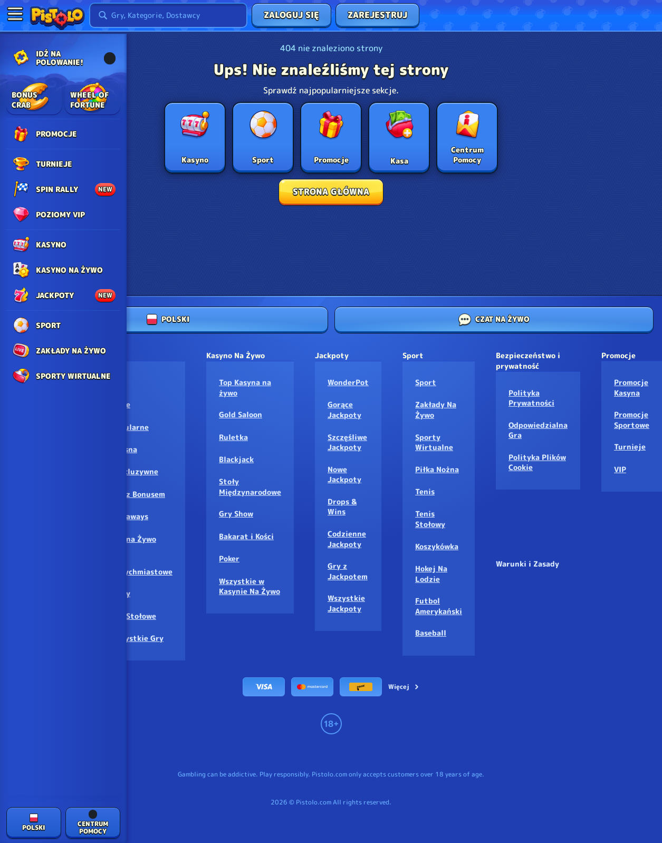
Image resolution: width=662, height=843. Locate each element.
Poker (229, 558)
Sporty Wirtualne (434, 442)
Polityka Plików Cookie (537, 462)
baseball (430, 633)
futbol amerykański (438, 606)
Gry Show (236, 514)
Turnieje (630, 447)
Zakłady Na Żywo (435, 409)
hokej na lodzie (431, 573)
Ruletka (233, 437)
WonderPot (348, 382)
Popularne (130, 427)
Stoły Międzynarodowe (250, 486)
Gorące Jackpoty (344, 409)
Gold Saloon (240, 414)
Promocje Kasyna (631, 387)
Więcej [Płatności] (404, 686)
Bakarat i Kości (246, 536)
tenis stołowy (430, 519)
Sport (425, 382)
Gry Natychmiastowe (141, 566)
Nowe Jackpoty (344, 474)
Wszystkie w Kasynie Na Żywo (249, 586)
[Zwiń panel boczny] (14, 13)
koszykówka (436, 546)
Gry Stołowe (133, 616)
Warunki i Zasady (527, 564)
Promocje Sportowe (631, 419)
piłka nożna (437, 469)
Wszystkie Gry (137, 638)
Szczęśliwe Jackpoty (347, 442)
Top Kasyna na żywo (245, 387)
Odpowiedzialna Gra (538, 430)
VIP (620, 469)
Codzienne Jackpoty (347, 539)
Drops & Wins (342, 506)
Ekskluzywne (134, 471)
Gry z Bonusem (138, 494)
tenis (425, 491)
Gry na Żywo (133, 539)
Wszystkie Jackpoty (346, 603)
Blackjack (236, 459)
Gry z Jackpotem (348, 571)
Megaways (129, 516)
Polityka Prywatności (531, 398)
